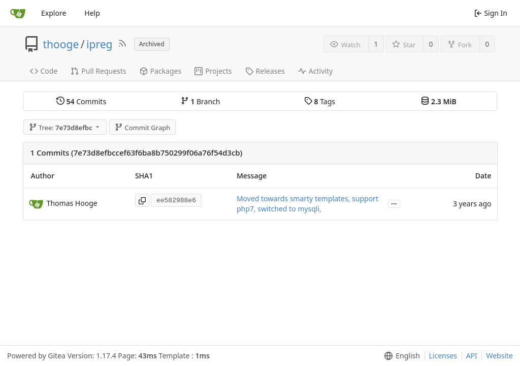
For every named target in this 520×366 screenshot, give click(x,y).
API (471, 355)
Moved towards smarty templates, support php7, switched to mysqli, (307, 204)
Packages (161, 71)
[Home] (17, 13)
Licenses (443, 355)
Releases (265, 71)
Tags (319, 101)
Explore (53, 13)
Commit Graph (142, 127)
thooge (61, 44)
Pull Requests (98, 71)
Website (499, 355)
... (394, 203)
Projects (213, 71)
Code (44, 71)
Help (92, 13)
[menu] (399, 356)
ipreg (99, 44)
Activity (315, 71)
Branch (200, 101)
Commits (81, 101)
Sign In (491, 13)
